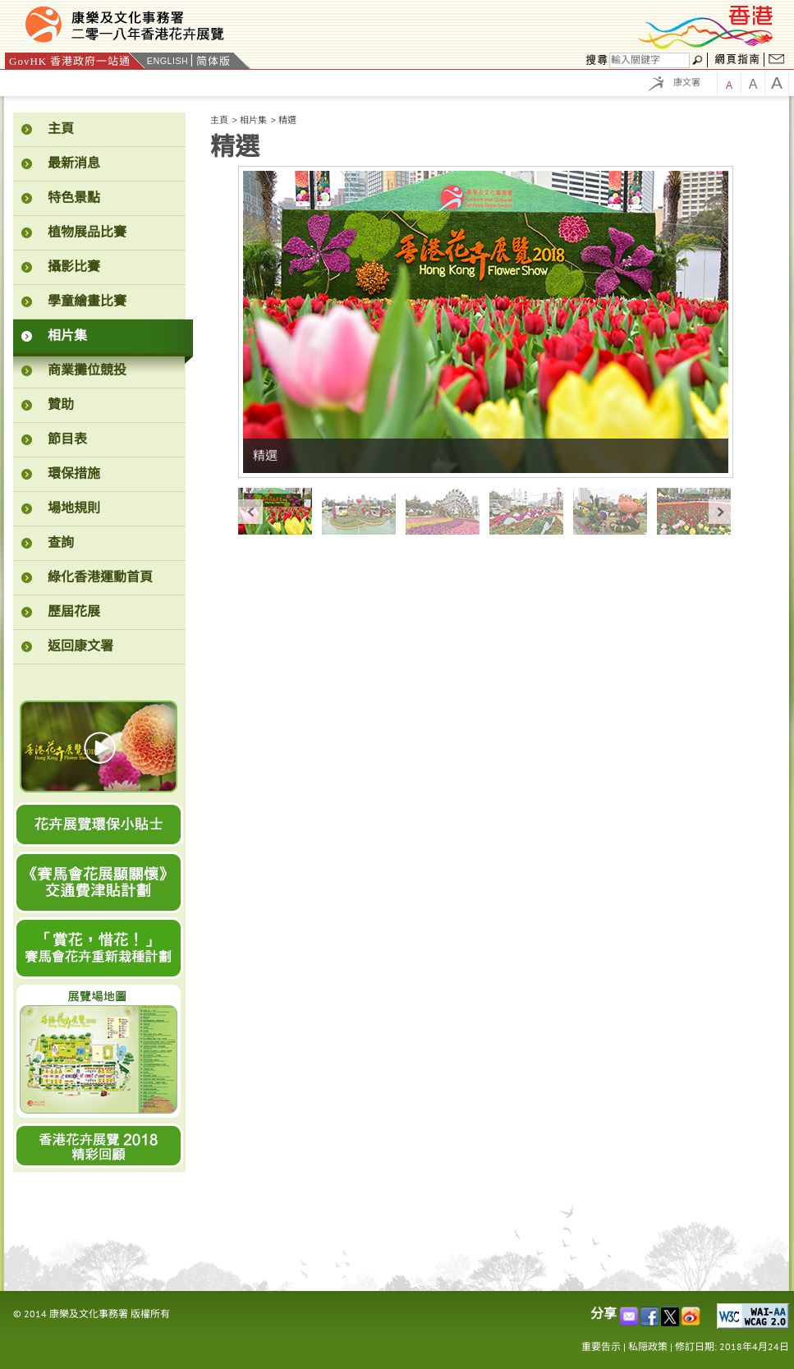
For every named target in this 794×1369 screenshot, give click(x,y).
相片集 (253, 120)
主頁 (219, 120)
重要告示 (601, 1346)
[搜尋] (649, 60)
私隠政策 (648, 1346)
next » (721, 511)
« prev (250, 511)
